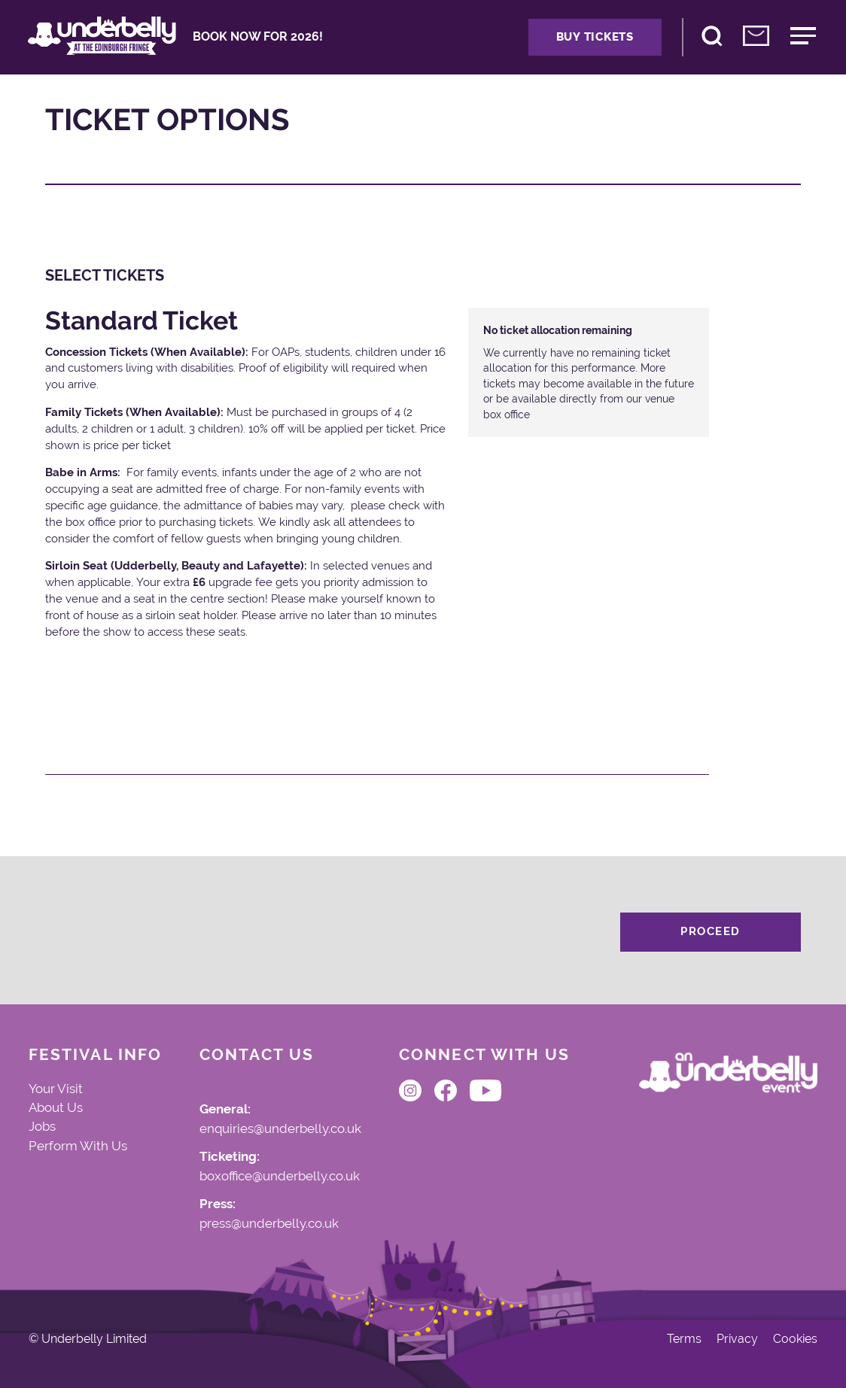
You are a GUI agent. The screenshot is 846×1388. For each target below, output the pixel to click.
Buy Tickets (595, 37)
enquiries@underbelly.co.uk (280, 1129)
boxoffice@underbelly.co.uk (279, 1176)
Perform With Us (78, 1145)
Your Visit (56, 1088)
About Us (56, 1107)
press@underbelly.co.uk (269, 1224)
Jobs (42, 1126)
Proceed (710, 931)
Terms (684, 1339)
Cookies (795, 1339)
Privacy (737, 1339)
